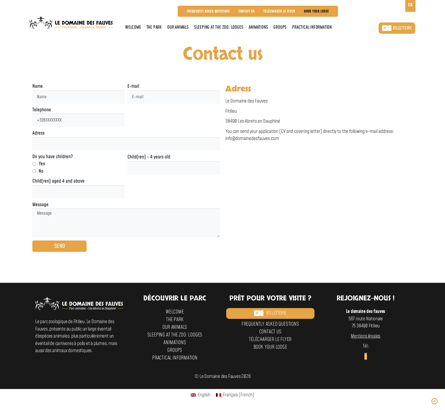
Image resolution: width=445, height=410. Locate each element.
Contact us (246, 11)
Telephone (41, 109)
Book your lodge (316, 11)
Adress (38, 133)
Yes (42, 163)
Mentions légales (365, 336)
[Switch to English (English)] (200, 395)
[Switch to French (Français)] (235, 395)
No (41, 171)
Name (37, 86)
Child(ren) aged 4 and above (58, 181)
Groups (280, 27)
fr (365, 356)
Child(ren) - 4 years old (148, 157)
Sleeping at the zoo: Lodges (219, 27)
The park (154, 27)
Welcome (133, 27)
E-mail (133, 86)
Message (40, 204)
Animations (258, 27)
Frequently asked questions (208, 11)
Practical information (312, 27)
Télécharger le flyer (279, 11)
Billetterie (397, 28)
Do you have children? (52, 156)
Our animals (178, 27)
